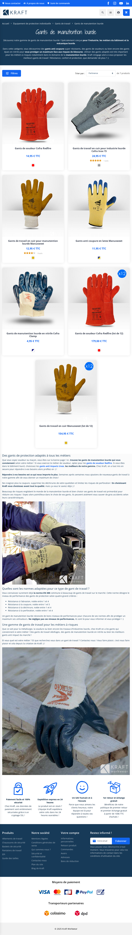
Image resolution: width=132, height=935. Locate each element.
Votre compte (70, 833)
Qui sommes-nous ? (41, 849)
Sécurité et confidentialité (38, 855)
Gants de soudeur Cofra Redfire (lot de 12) (99, 333)
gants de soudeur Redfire (99, 463)
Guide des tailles (10, 858)
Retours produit (68, 845)
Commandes (67, 849)
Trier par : (80, 73)
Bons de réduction (70, 861)
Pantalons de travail (12, 850)
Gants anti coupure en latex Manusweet (99, 241)
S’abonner (120, 841)
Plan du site (37, 864)
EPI (3, 854)
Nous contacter (11, 3)
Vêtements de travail (12, 838)
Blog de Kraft (37, 868)
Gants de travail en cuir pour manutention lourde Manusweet (33, 242)
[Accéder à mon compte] (118, 12)
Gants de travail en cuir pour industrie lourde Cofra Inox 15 (99, 150)
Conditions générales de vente (43, 844)
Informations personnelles (67, 840)
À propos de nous (33, 3)
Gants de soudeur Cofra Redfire (33, 148)
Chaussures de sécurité (13, 842)
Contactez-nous (39, 860)
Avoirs (64, 853)
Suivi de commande (58, 3)
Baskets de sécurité (11, 846)
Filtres (12, 73)
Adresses (65, 857)
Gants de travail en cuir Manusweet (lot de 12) (66, 426)
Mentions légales (39, 838)
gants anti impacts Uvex (52, 466)
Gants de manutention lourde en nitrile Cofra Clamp (33, 335)
